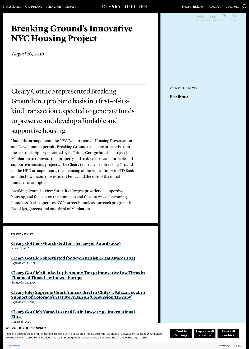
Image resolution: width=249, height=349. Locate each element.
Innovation (53, 6)
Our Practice (33, 6)
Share (233, 20)
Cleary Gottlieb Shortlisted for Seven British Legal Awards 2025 (73, 258)
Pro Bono (179, 97)
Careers (70, 6)
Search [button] (244, 6)
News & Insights (193, 6)
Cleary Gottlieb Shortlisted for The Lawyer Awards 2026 (66, 244)
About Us (215, 6)
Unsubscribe (212, 20)
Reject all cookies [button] (228, 333)
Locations (232, 6)
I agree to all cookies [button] (205, 333)
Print (223, 20)
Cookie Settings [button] (181, 333)
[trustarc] (236, 345)
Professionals (12, 6)
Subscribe (200, 20)
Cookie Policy (13, 345)
